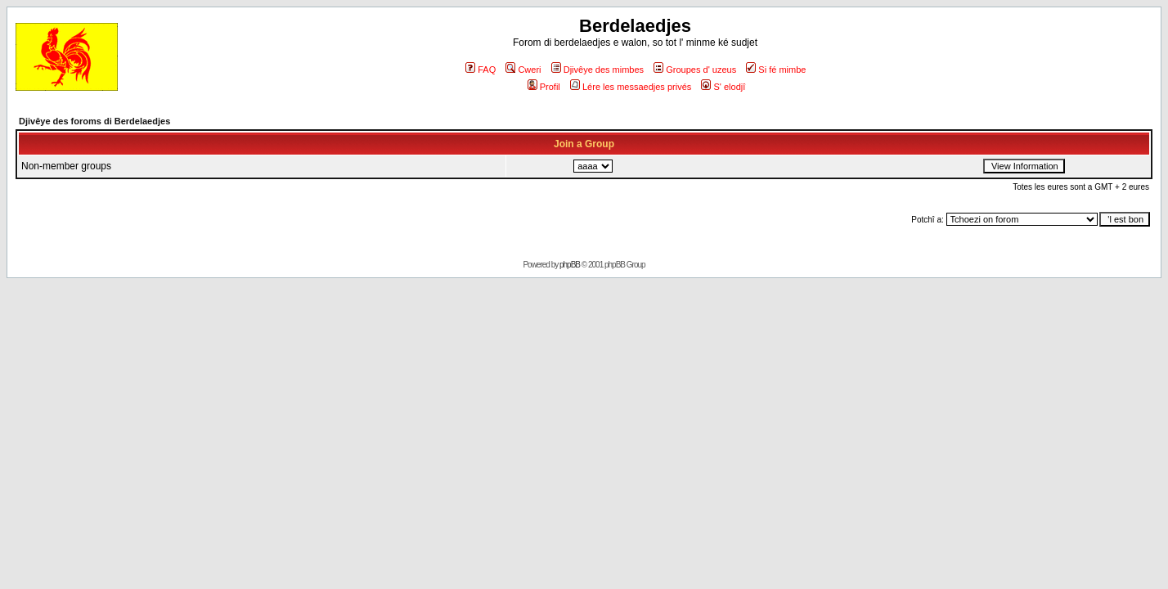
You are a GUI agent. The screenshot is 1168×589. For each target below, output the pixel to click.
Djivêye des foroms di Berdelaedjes (94, 121)
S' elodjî (723, 87)
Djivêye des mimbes (597, 69)
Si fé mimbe (776, 69)
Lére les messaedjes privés (630, 87)
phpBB (569, 264)
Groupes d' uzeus (695, 69)
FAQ (480, 69)
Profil (544, 87)
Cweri (523, 69)
